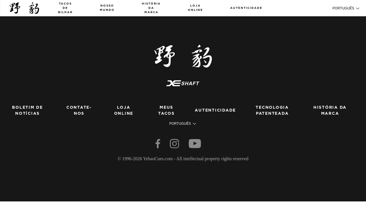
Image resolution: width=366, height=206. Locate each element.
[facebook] (158, 145)
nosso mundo (107, 7)
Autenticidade (246, 8)
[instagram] (175, 145)
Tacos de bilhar (65, 8)
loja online (195, 7)
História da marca (151, 8)
